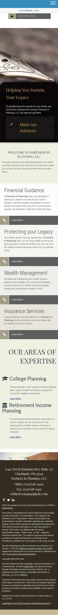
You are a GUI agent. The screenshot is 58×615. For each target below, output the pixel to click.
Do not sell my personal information (21, 554)
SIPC (31, 566)
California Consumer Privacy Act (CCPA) (35, 548)
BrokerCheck (7, 508)
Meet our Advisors (28, 127)
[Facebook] (4, 499)
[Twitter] (8, 499)
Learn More (17, 220)
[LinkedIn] (13, 499)
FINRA (26, 566)
